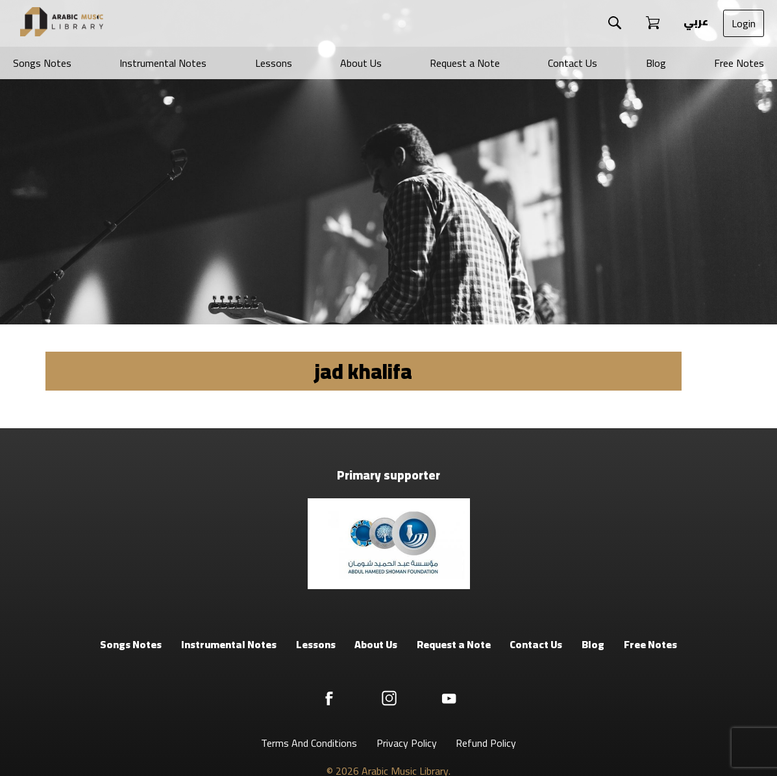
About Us (361, 63)
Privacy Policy (406, 743)
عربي (695, 21)
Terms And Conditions (309, 743)
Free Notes (739, 63)
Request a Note (465, 63)
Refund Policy (486, 743)
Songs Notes (42, 63)
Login (744, 23)
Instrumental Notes (162, 63)
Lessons (273, 63)
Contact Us (572, 63)
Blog (656, 63)
